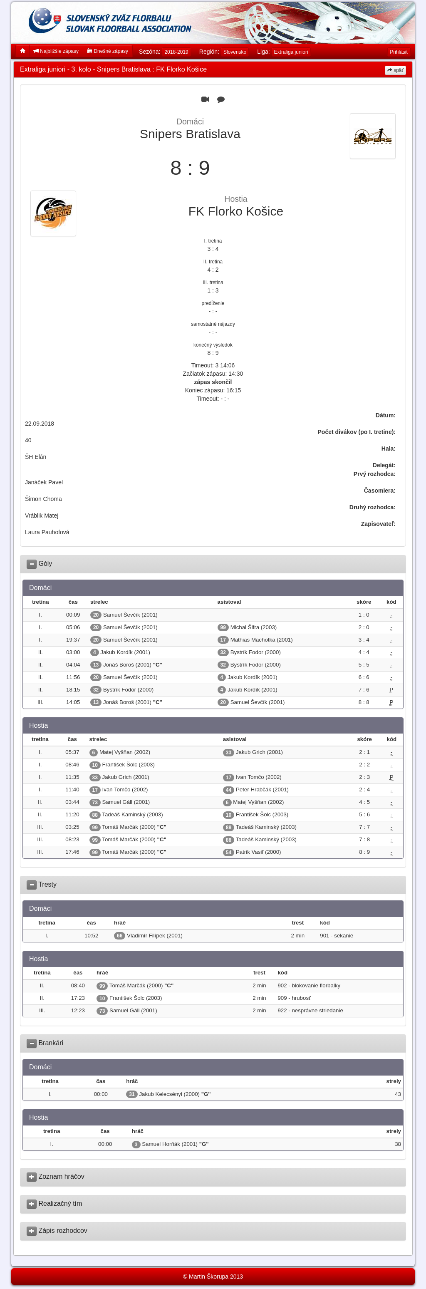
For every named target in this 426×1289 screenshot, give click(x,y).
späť (395, 70)
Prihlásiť (399, 52)
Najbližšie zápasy (56, 51)
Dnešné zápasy (107, 51)
